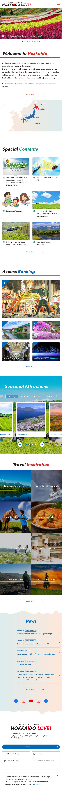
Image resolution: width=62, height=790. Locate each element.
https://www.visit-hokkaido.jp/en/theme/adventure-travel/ (15, 565)
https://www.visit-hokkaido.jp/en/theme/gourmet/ (43, 503)
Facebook (16, 700)
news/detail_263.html (10, 658)
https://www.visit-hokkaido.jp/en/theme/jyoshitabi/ (12, 534)
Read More (30, 94)
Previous (17, 41)
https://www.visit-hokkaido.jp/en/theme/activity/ (11, 503)
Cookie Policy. (37, 784)
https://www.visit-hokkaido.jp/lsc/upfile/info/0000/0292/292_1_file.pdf (27, 628)
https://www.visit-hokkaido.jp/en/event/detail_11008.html (23, 281)
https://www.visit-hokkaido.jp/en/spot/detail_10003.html (15, 344)
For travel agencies (45, 761)
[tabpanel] (31, 23)
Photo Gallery (13, 754)
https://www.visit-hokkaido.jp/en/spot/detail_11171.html (45, 323)
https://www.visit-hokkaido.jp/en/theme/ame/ (41, 534)
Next (44, 41)
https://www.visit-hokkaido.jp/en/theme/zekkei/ (11, 472)
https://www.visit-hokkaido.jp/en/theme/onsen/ (42, 472)
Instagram (23, 701)
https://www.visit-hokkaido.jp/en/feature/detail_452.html (23, 638)
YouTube (31, 700)
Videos (40, 754)
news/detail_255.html (10, 669)
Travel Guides (13, 761)
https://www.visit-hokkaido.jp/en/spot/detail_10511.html (45, 344)
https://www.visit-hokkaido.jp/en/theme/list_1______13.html (46, 565)
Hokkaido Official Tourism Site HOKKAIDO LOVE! (16, 4)
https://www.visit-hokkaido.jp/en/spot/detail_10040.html (15, 323)
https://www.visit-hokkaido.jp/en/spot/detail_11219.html (30, 404)
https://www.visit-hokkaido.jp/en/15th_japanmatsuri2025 (23, 648)
